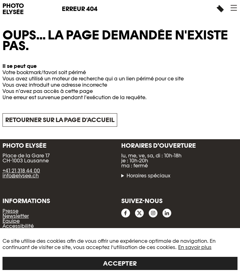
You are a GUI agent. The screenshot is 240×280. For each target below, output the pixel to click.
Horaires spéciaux (148, 175)
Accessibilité (18, 226)
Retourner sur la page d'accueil (59, 120)
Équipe (11, 221)
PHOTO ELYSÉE (13, 9)
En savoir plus (195, 247)
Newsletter (15, 216)
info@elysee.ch (20, 176)
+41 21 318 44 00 (21, 171)
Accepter (120, 263)
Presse (10, 211)
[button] (233, 8)
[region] (120, 254)
